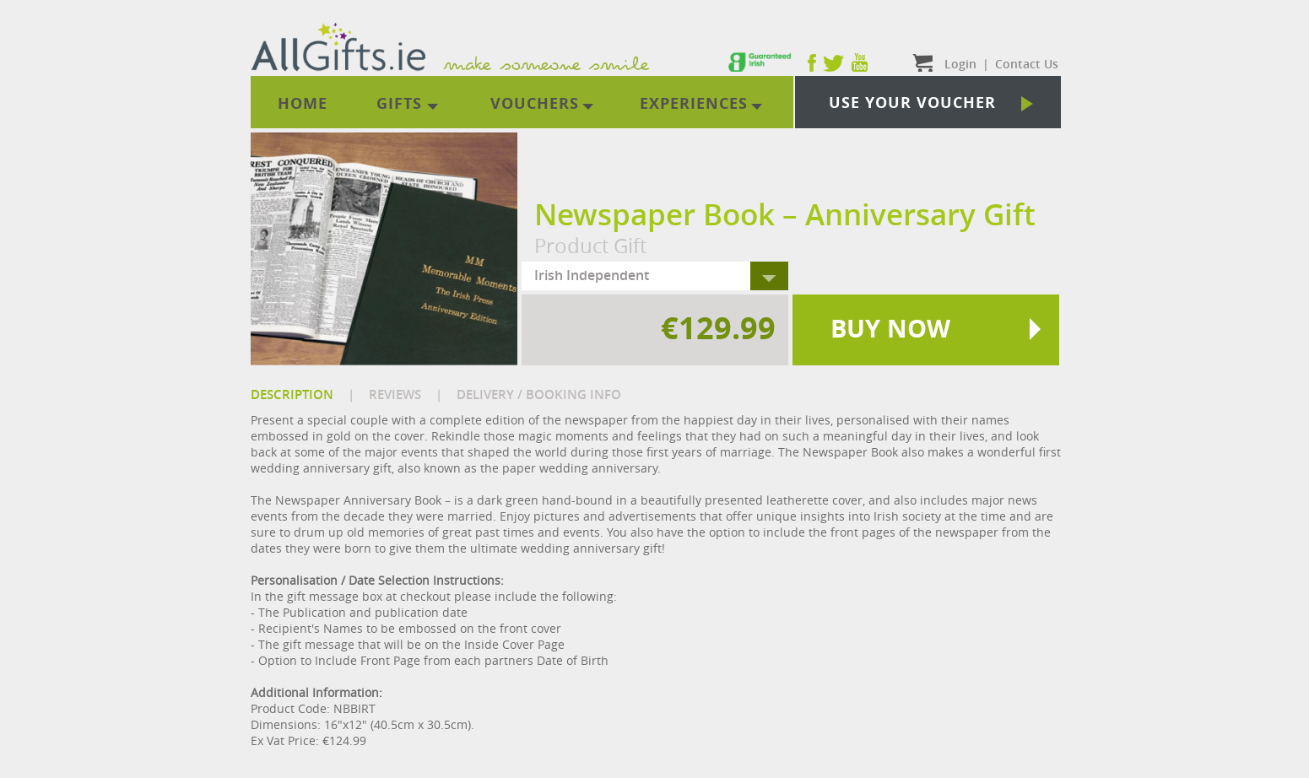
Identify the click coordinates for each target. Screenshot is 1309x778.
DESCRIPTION (292, 394)
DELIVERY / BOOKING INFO (539, 394)
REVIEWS (395, 394)
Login (960, 64)
